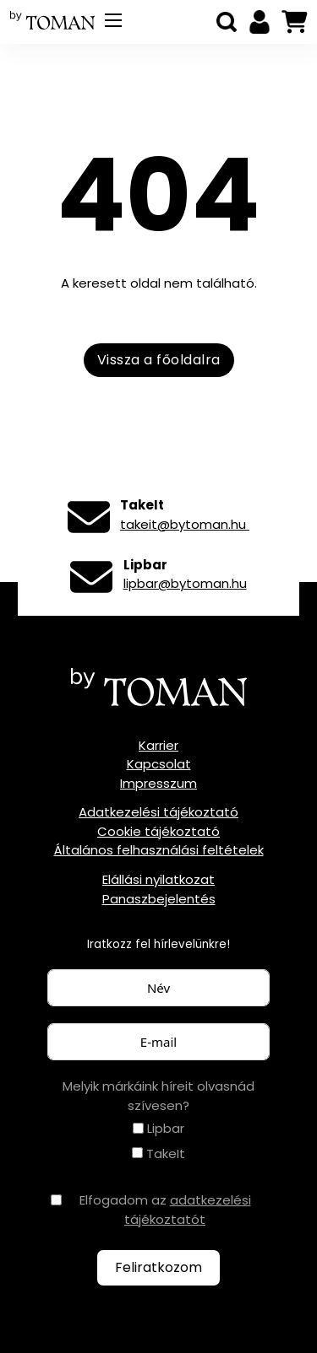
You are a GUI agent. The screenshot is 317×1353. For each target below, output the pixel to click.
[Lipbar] (138, 1128)
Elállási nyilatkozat (158, 879)
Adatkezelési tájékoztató (158, 812)
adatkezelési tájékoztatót (187, 1209)
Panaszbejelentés (159, 899)
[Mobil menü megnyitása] (113, 20)
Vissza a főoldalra (159, 359)
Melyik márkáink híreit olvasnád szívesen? (158, 1095)
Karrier (158, 745)
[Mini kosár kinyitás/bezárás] (294, 22)
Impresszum (158, 783)
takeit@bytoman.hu (184, 524)
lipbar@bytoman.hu (185, 583)
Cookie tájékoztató (158, 831)
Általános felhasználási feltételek (159, 850)
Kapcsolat (159, 764)
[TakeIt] (137, 1152)
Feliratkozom (158, 1267)
